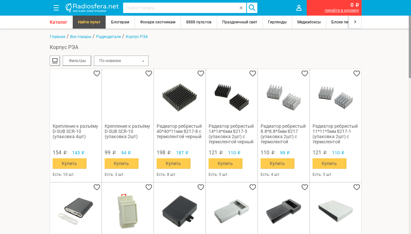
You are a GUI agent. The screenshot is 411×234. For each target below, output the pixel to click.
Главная (57, 36)
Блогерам (120, 22)
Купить (69, 163)
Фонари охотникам (157, 22)
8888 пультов (199, 22)
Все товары (80, 36)
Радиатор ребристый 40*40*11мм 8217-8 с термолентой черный (179, 131)
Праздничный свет (239, 22)
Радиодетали (108, 36)
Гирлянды (277, 22)
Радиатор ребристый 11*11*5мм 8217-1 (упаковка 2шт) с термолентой (335, 134)
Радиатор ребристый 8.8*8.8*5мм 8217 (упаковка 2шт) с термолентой (283, 134)
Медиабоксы (309, 22)
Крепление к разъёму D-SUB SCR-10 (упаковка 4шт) (75, 131)
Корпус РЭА (137, 36)
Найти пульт (89, 22)
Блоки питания (345, 22)
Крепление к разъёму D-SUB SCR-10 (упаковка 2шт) (127, 131)
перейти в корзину (342, 10)
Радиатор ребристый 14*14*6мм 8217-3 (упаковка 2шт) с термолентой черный (231, 134)
